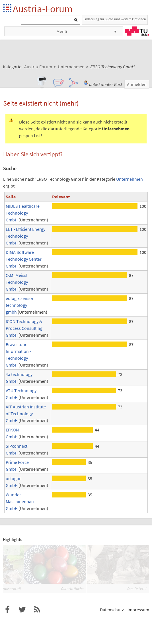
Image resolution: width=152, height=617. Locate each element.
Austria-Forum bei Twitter (22, 609)
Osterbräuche (72, 588)
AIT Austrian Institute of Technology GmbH (26, 413)
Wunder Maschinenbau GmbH (20, 501)
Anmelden (137, 84)
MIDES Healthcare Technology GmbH (23, 213)
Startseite (8, 9)
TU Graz (137, 31)
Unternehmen (129, 179)
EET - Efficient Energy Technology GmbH (25, 236)
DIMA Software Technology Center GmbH (24, 259)
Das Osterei (136, 588)
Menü (61, 31)
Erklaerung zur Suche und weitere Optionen (114, 19)
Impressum (138, 609)
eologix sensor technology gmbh (20, 305)
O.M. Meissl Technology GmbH (17, 282)
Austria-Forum (43, 8)
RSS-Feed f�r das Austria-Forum (37, 609)
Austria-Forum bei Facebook (7, 609)
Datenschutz (112, 609)
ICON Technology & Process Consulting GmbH (24, 328)
